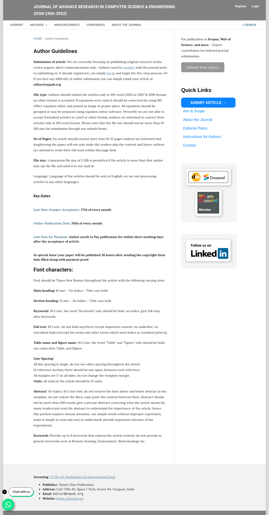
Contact (189, 145)
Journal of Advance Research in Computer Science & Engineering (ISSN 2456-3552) (104, 10)
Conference (95, 24)
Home (38, 38)
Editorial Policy (195, 128)
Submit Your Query (203, 67)
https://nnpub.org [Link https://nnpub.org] (69, 498)
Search (249, 24)
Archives (37, 24)
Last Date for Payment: (51, 237)
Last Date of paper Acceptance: (57, 210)
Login (255, 6)
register (128, 67)
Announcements (66, 24)
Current (16, 24)
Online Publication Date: (52, 223)
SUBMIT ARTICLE (206, 103)
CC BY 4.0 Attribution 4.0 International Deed (82, 477)
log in (111, 73)
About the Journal (126, 24)
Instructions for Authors (202, 137)
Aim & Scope (193, 111)
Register (240, 6)
